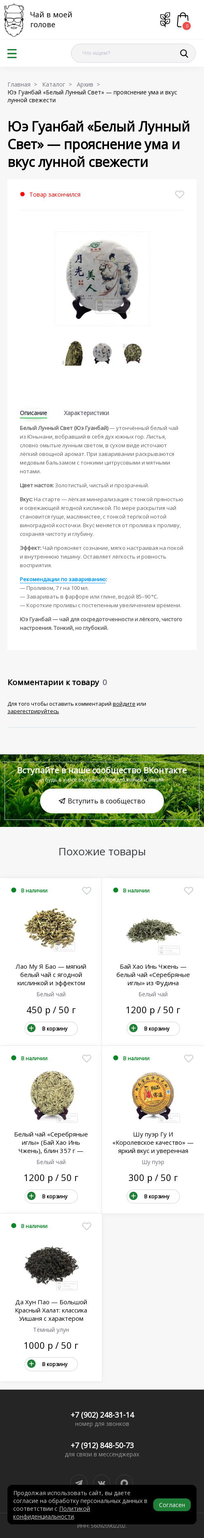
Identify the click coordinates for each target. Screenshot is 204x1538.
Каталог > (58, 84)
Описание (33, 413)
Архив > (90, 84)
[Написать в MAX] (124, 1483)
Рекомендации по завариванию (63, 579)
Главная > (23, 84)
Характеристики (86, 413)
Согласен (172, 1505)
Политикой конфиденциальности (51, 1512)
